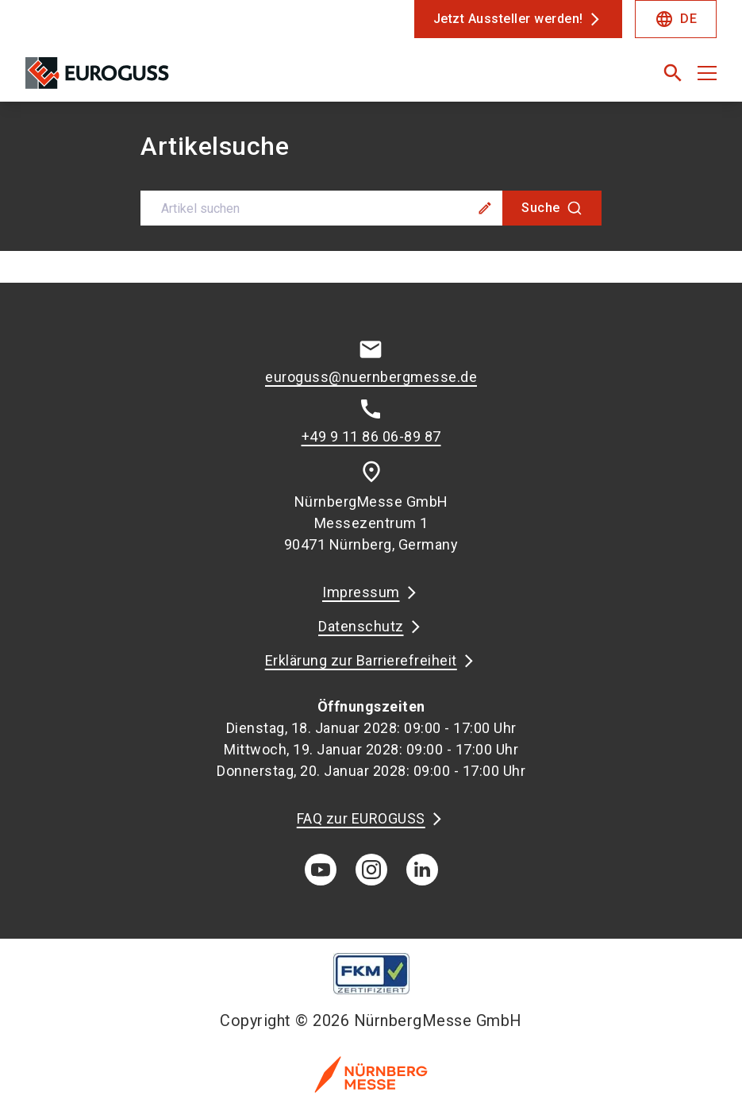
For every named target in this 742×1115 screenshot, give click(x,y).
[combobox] (371, 208)
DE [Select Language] (676, 19)
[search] (673, 73)
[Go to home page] (192, 79)
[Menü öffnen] (707, 73)
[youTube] (320, 869)
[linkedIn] (422, 869)
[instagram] (371, 869)
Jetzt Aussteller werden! (508, 18)
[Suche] (552, 208)
